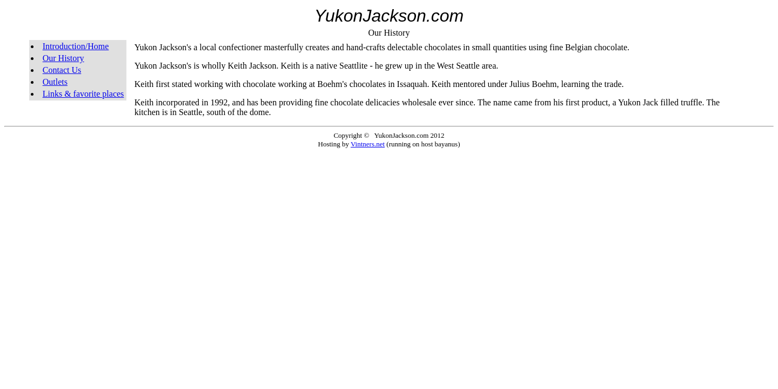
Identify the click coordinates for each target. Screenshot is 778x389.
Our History (63, 58)
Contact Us (62, 70)
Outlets (55, 81)
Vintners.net (368, 144)
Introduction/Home (76, 46)
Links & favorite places (83, 93)
